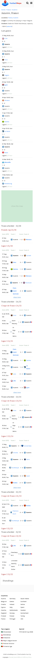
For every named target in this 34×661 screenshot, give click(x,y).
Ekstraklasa (7, 635)
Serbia (23, 604)
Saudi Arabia (25, 598)
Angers (7, 75)
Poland (12, 616)
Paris (28, 459)
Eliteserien (6, 638)
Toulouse (28, 283)
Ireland (12, 604)
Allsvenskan (7, 632)
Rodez (15, 483)
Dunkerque (15, 468)
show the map (17, 206)
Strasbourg (8, 183)
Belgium (4, 601)
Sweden (23, 610)
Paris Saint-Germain (16, 291)
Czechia (3, 610)
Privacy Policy (27, 657)
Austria (3, 598)
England (3, 613)
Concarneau (27, 446)
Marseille (8, 162)
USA (22, 619)
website (9, 26)
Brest (6, 152)
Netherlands (14, 610)
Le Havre (7, 131)
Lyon (6, 85)
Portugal (12, 619)
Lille (6, 38)
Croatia (3, 604)
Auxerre (14, 10)
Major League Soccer (10, 640)
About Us (21, 657)
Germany (12, 598)
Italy (11, 607)
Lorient (28, 255)
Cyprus (3, 607)
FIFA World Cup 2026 (26, 632)
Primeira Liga (7, 646)
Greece (12, 601)
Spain (22, 607)
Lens (14, 374)
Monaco (7, 100)
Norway (12, 613)
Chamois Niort (15, 512)
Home (3, 10)
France (8, 10)
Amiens (15, 452)
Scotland (23, 601)
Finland (3, 616)
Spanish (16, 657)
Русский (11, 657)
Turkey (23, 616)
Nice (6, 60)
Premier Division (8, 643)
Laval (28, 476)
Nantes (7, 121)
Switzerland (24, 613)
